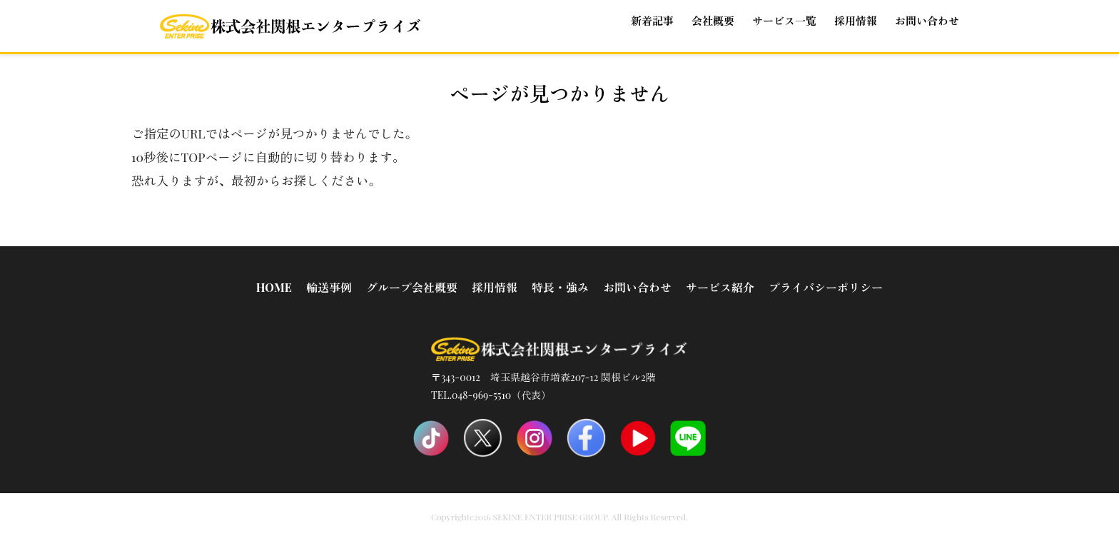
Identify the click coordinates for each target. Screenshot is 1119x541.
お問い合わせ (927, 21)
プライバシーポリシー (826, 287)
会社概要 (713, 21)
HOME (274, 287)
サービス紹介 (720, 287)
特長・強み (560, 287)
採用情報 (494, 287)
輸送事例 (329, 287)
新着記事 (652, 21)
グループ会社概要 (411, 287)
